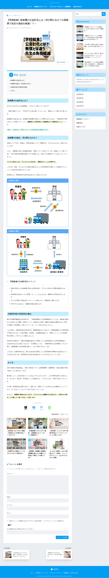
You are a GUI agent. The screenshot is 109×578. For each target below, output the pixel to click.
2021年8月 (79, 102)
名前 (9, 497)
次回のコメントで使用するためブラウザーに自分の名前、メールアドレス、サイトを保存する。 (37, 521)
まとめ (13, 90)
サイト (9, 513)
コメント (11, 473)
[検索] (104, 14)
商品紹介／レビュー (83, 119)
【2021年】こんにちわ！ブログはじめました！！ (89, 79)
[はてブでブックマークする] (41, 408)
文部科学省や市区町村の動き (20, 87)
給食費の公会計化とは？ (18, 80)
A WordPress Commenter (83, 81)
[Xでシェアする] (25, 408)
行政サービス (64, 414)
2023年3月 (79, 94)
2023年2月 (79, 98)
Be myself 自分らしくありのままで (54, 2)
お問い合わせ (77, 6)
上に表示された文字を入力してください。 (21, 529)
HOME (54, 569)
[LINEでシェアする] (49, 408)
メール (10, 505)
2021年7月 (79, 106)
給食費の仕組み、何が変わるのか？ (22, 83)
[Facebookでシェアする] (33, 408)
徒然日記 (79, 123)
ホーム (29, 6)
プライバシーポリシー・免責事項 (60, 6)
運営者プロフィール (40, 6)
